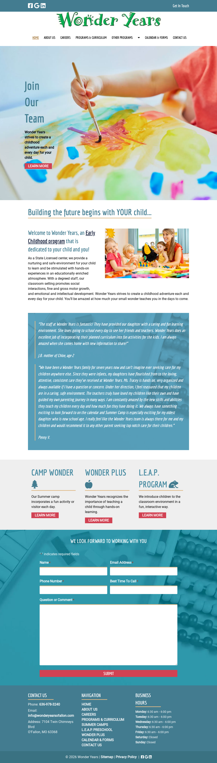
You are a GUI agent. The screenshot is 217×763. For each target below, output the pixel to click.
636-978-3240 (49, 704)
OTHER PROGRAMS (122, 37)
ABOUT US (49, 37)
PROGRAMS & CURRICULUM (91, 37)
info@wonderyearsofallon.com (51, 716)
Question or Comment (57, 600)
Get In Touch (181, 5)
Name (45, 563)
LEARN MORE (38, 166)
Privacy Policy (126, 757)
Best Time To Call (124, 581)
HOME (35, 37)
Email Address (121, 563)
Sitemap (107, 757)
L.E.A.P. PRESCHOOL (97, 730)
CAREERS (65, 37)
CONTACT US (179, 37)
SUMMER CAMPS (95, 725)
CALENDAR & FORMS (156, 37)
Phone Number (52, 581)
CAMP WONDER (52, 472)
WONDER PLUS (105, 472)
